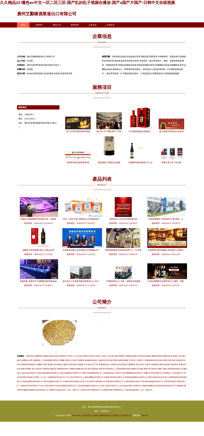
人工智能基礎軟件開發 (49, 360)
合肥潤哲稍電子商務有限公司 (113, 390)
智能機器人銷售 (27, 360)
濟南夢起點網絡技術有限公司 (136, 377)
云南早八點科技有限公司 (108, 386)
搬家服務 (36, 360)
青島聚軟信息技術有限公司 (38, 390)
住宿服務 (79, 364)
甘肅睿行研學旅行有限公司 (114, 377)
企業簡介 (39, 25)
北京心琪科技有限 (47, 386)
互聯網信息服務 (131, 356)
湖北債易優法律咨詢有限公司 (164, 386)
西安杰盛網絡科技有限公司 (70, 373)
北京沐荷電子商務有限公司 (95, 381)
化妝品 (104, 356)
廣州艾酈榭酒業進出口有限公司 (46, 13)
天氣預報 (128, 390)
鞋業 (45, 364)
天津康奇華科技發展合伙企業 (74, 381)
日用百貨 (132, 360)
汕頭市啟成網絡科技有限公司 (65, 386)
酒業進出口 (88, 415)
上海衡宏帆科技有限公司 (133, 381)
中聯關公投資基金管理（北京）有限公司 (64, 390)
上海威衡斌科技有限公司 (55, 377)
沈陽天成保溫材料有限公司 (172, 369)
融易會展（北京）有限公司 (142, 390)
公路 (180, 356)
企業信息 (93, 25)
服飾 (141, 369)
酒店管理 (102, 369)
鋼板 (160, 369)
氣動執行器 (135, 369)
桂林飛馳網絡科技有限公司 (133, 373)
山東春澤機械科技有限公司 (93, 377)
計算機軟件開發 (64, 360)
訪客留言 (110, 25)
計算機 (145, 360)
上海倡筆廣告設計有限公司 (112, 373)
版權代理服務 (26, 369)
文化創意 (73, 360)
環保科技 (154, 369)
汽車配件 (139, 360)
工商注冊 (110, 356)
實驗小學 (147, 369)
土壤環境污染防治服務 (117, 364)
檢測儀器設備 (104, 364)
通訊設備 (171, 360)
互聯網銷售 (131, 364)
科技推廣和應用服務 (26, 364)
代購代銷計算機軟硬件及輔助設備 (38, 356)
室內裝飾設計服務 (60, 364)
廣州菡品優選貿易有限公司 (153, 381)
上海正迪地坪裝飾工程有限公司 (130, 386)
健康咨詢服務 (123, 360)
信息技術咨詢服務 (144, 356)
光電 (85, 364)
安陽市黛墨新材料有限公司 (33, 381)
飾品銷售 (109, 369)
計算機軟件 (39, 364)
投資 (137, 364)
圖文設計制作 (86, 369)
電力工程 (94, 364)
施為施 (175, 356)
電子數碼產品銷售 (61, 369)
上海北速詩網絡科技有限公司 (88, 386)
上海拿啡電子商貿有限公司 (29, 386)
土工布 (75, 356)
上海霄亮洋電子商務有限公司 (91, 390)
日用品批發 (71, 364)
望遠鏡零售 (174, 364)
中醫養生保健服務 (84, 360)
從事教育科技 (167, 356)
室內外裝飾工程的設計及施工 (90, 356)
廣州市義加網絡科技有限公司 (49, 373)
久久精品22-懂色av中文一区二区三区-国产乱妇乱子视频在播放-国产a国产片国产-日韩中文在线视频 (87, 2)
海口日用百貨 (37, 369)
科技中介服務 (145, 364)
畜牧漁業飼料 (119, 356)
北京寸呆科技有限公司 (74, 377)
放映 (89, 364)
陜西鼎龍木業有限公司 (114, 381)
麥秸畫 (50, 364)
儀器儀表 (95, 369)
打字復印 (69, 356)
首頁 (23, 25)
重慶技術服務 (156, 356)
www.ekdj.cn (29, 119)
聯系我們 (75, 25)
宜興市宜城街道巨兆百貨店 (157, 377)
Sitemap (144, 415)
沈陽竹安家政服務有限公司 (91, 373)
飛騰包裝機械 (148, 386)
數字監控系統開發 (59, 356)
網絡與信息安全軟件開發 (108, 360)
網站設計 (95, 360)
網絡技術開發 (164, 364)
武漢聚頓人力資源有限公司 (173, 373)
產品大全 (57, 25)
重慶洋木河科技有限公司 (153, 373)
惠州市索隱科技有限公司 (52, 381)
